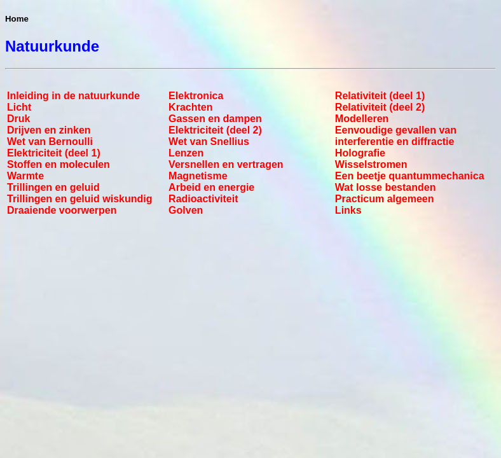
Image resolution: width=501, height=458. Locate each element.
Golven (185, 210)
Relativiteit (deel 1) (380, 95)
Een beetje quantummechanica (409, 175)
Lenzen (185, 153)
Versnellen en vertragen (226, 164)
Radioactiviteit (203, 198)
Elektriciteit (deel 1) (53, 153)
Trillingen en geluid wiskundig (79, 198)
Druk (18, 118)
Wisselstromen (371, 164)
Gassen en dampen (215, 118)
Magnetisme (197, 175)
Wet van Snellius (208, 141)
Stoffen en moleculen (58, 164)
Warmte (25, 175)
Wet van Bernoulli (50, 141)
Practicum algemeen (384, 198)
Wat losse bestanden (385, 187)
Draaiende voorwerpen (62, 210)
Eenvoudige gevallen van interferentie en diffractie (395, 136)
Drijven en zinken (49, 130)
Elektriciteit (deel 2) (215, 130)
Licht (19, 107)
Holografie (360, 153)
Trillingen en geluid (53, 187)
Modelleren (361, 118)
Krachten (190, 107)
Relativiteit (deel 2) (380, 107)
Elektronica (195, 95)
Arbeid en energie (211, 187)
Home (17, 19)
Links (348, 210)
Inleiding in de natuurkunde (73, 95)
